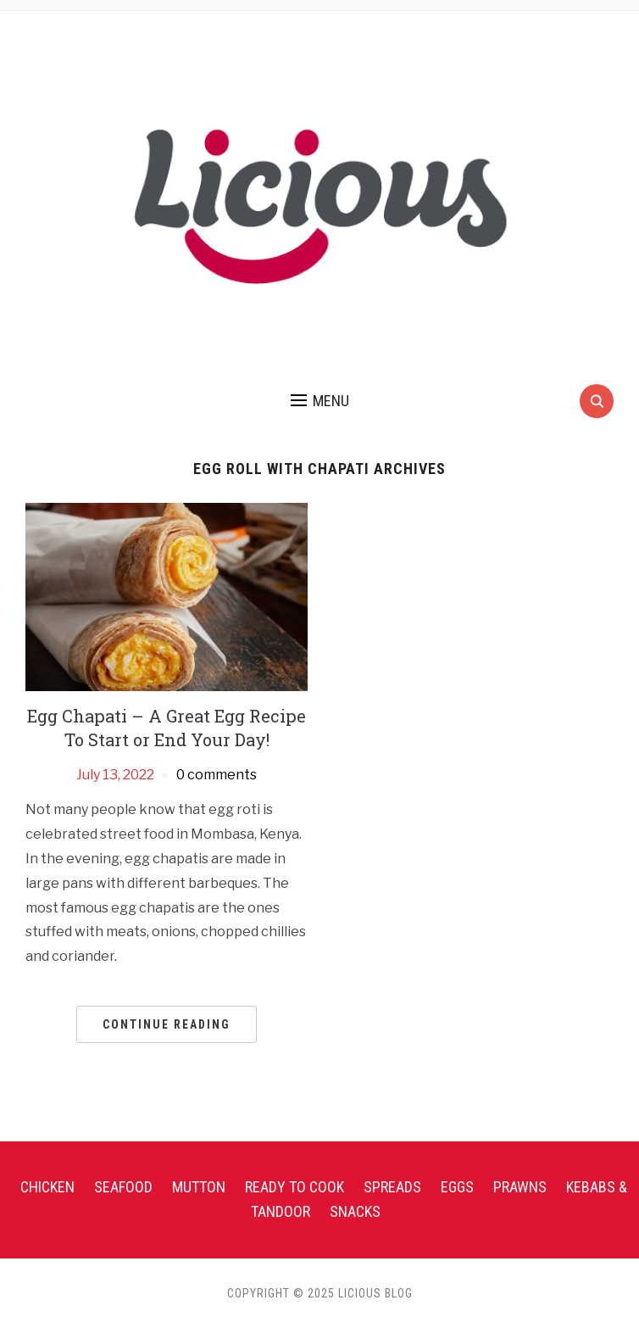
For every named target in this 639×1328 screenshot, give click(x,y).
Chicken (47, 1187)
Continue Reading (167, 1024)
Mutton (198, 1187)
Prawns (520, 1187)
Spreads (392, 1187)
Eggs (457, 1187)
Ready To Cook (294, 1187)
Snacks (355, 1211)
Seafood (123, 1187)
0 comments (216, 775)
